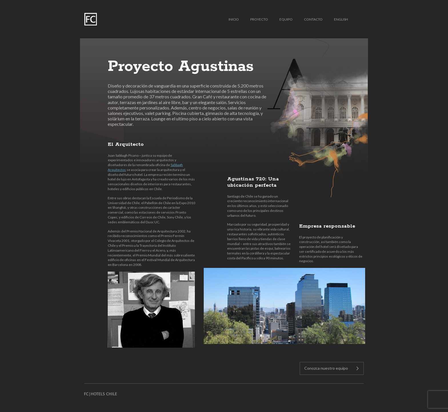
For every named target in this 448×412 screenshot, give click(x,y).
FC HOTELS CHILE (100, 394)
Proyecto (259, 19)
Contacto (313, 19)
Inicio (234, 19)
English (341, 19)
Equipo (286, 19)
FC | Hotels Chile (90, 19)
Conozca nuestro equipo (326, 368)
